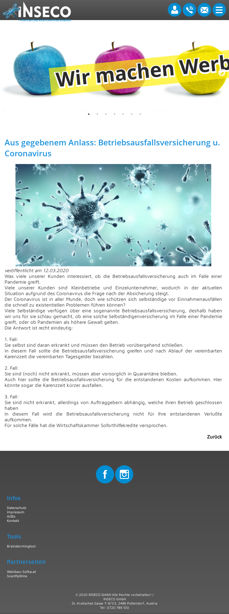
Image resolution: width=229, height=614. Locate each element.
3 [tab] (106, 114)
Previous (8, 71)
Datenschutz (16, 508)
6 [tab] (132, 114)
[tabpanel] (114, 71)
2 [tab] (97, 114)
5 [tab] (123, 114)
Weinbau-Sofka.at (21, 572)
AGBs (11, 516)
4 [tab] (114, 114)
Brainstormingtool (21, 546)
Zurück (214, 437)
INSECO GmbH (99, 594)
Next (220, 71)
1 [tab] (89, 114)
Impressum (15, 512)
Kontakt (13, 521)
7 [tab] (140, 114)
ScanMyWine (17, 576)
